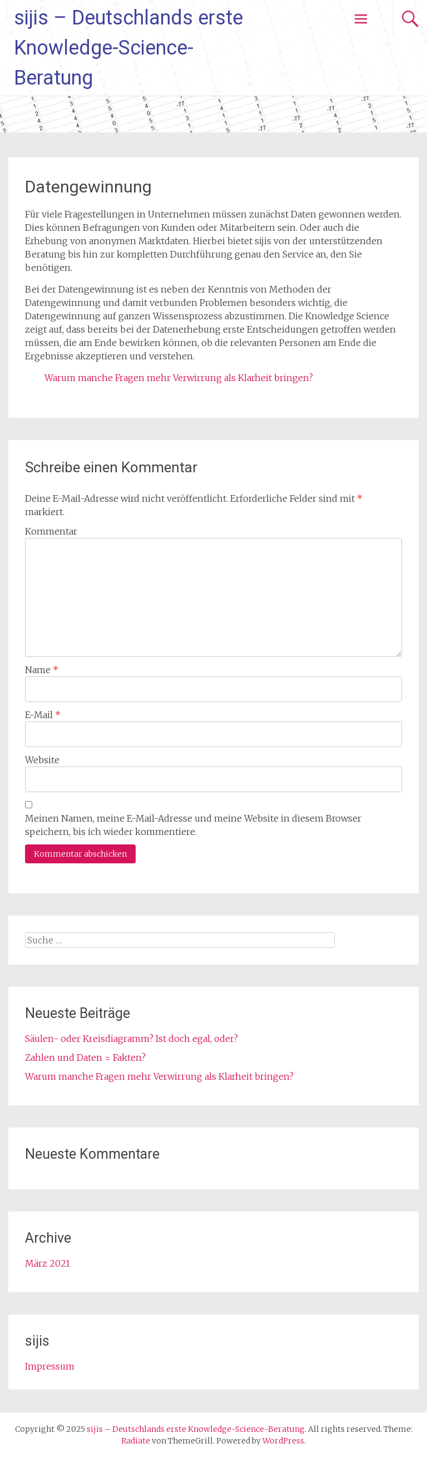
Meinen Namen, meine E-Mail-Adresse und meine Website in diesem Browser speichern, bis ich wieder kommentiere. (193, 825)
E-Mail (43, 714)
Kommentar (51, 531)
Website (42, 759)
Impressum (50, 1366)
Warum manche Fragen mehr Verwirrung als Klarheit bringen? (178, 377)
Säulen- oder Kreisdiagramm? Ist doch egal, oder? (131, 1038)
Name (41, 669)
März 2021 (47, 1263)
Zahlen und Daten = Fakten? (85, 1057)
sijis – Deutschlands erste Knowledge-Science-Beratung (128, 48)
